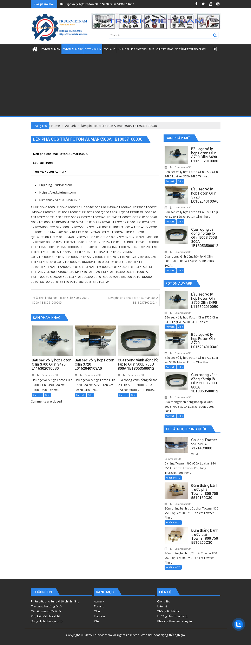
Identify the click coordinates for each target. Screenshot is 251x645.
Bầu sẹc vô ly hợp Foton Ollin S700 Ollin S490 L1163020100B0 (103, 4)
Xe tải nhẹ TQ (173, 477)
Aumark (37, 395)
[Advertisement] (125, 85)
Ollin (47, 395)
